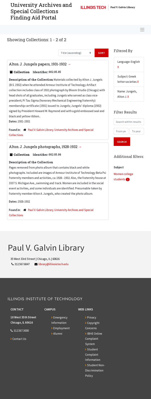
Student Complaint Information (92, 354)
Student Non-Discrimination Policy (95, 370)
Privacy (91, 317)
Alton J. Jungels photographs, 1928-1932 (43, 146)
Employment (61, 328)
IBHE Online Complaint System (93, 339)
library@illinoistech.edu (53, 264)
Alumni (57, 334)
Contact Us (19, 339)
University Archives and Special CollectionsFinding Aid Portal (41, 11)
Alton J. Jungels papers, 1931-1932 (38, 64)
